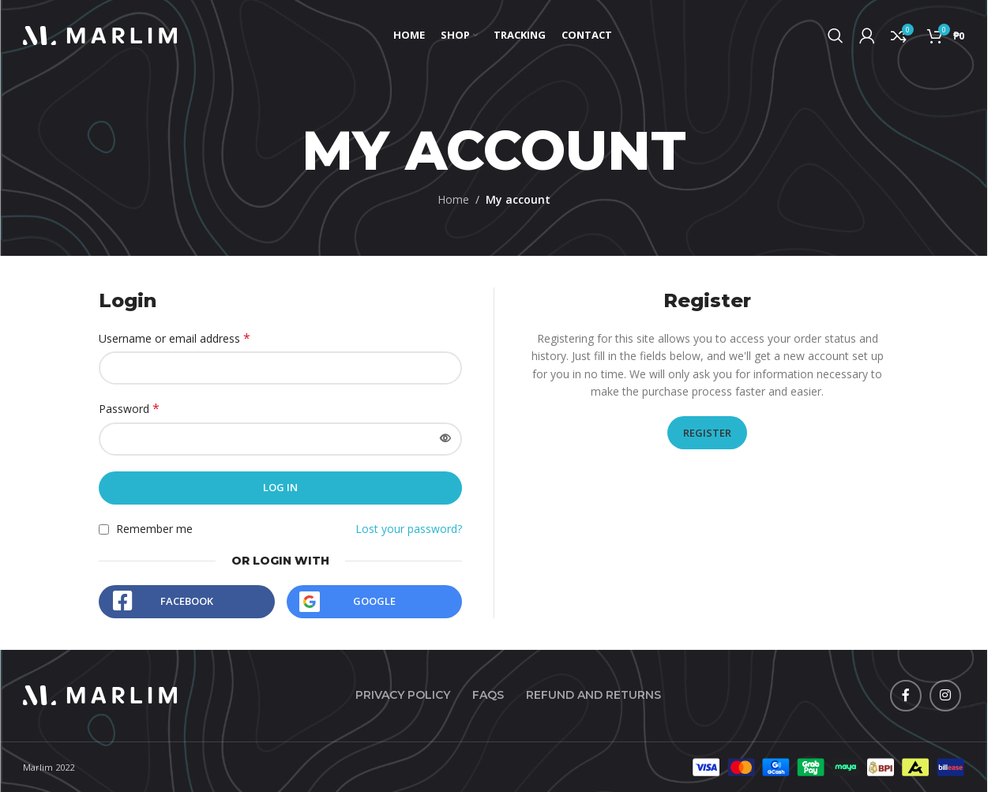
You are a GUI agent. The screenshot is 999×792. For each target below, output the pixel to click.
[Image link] (100, 693)
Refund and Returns (593, 695)
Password (129, 408)
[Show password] (445, 439)
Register (707, 433)
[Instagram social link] (945, 695)
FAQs (488, 695)
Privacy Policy (402, 695)
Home (453, 199)
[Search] (835, 35)
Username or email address (174, 338)
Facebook (186, 601)
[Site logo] (100, 34)
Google (374, 601)
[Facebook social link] (906, 695)
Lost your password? (408, 528)
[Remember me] (104, 529)
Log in (280, 487)
